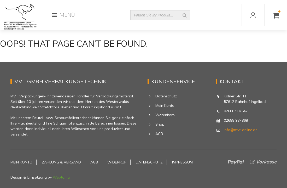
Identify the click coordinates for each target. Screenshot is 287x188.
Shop (160, 124)
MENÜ (63, 15)
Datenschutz (166, 96)
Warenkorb (165, 115)
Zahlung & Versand (61, 162)
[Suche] (184, 15)
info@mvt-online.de (240, 129)
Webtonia (61, 177)
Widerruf (116, 162)
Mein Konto (164, 105)
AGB (159, 133)
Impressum (182, 162)
